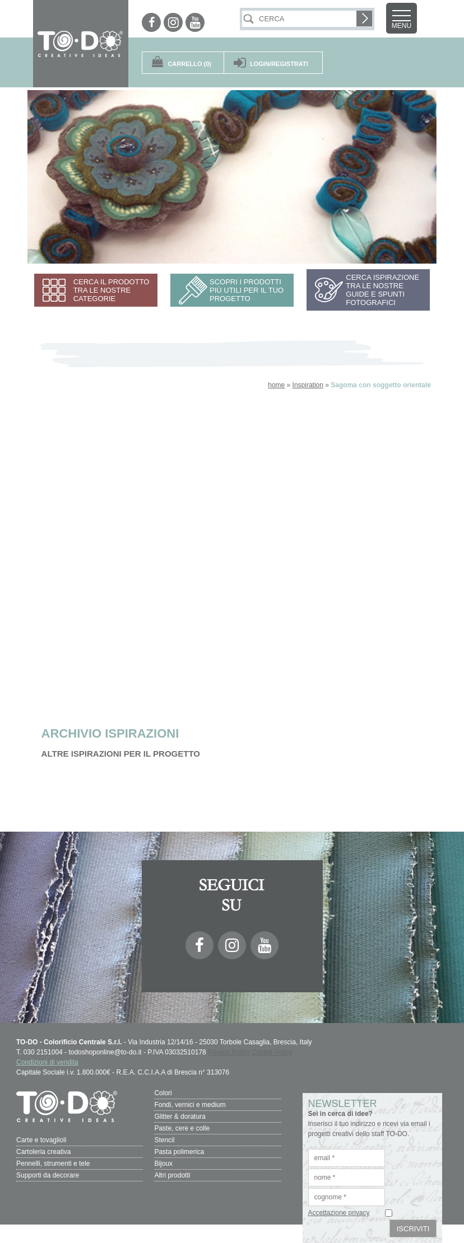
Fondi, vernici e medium (189, 1105)
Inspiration (308, 385)
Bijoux (163, 1163)
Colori (162, 1093)
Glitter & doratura (179, 1116)
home (276, 385)
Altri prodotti (172, 1175)
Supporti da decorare (47, 1175)
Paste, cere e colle (182, 1128)
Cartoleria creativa (43, 1152)
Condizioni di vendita (47, 1062)
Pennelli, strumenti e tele (53, 1163)
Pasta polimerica (179, 1152)
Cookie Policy (272, 1052)
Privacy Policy (229, 1052)
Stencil (164, 1140)
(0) (189, 63)
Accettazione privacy (339, 1213)
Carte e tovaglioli (41, 1140)
